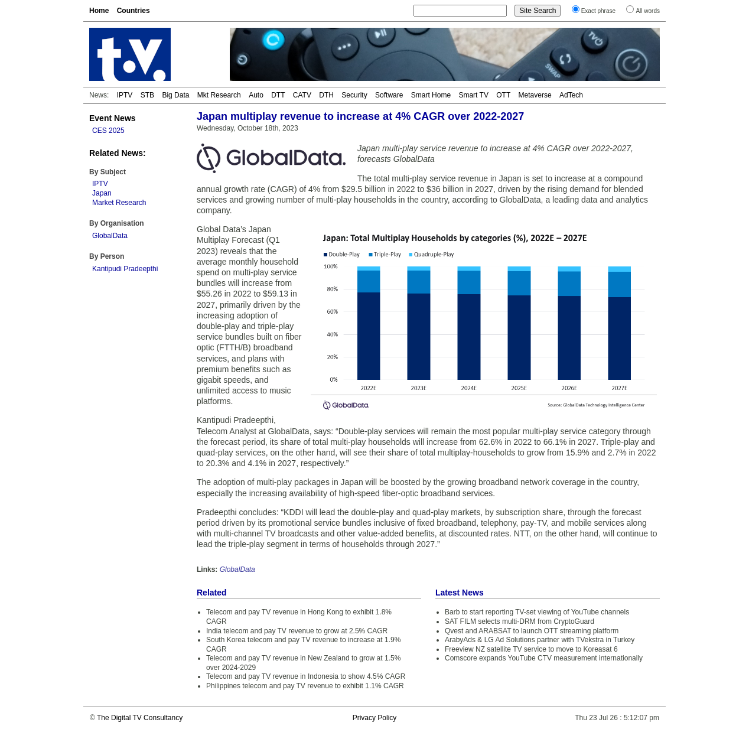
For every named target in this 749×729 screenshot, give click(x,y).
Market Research (119, 202)
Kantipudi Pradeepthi (125, 269)
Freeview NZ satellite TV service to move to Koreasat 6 (531, 649)
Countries (133, 10)
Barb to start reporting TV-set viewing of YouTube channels (537, 612)
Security (354, 95)
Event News (112, 118)
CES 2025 (108, 130)
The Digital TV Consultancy (140, 718)
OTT (503, 95)
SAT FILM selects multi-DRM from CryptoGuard (519, 621)
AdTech (571, 95)
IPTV (125, 95)
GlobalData (110, 236)
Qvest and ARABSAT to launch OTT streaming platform (531, 631)
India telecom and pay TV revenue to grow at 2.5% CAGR (296, 631)
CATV (302, 95)
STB (147, 95)
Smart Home (431, 95)
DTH (326, 95)
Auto (256, 95)
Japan (102, 193)
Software (389, 95)
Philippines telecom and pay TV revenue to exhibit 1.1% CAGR (305, 686)
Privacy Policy (375, 718)
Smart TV (473, 95)
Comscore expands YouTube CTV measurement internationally (544, 658)
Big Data (175, 95)
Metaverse (535, 95)
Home (99, 10)
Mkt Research (219, 95)
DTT (278, 95)
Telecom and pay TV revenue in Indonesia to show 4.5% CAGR (305, 676)
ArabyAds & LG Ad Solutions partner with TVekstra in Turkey (539, 640)
